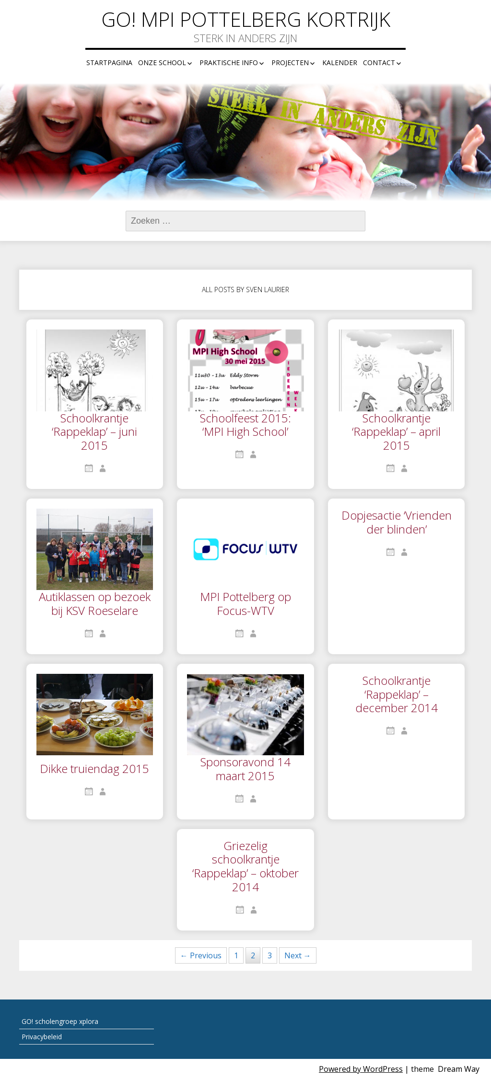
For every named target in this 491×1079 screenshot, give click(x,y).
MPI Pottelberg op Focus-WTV (245, 604)
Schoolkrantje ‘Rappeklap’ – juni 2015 (94, 432)
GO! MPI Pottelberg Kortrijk (245, 19)
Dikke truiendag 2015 (94, 769)
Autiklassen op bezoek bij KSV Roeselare (95, 604)
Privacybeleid (42, 1036)
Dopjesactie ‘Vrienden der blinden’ (396, 523)
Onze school (162, 62)
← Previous (201, 955)
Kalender (339, 62)
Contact (379, 62)
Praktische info (228, 62)
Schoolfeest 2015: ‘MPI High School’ (245, 425)
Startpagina (109, 62)
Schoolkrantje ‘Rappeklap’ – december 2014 (396, 695)
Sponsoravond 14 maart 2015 (245, 769)
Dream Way (458, 1069)
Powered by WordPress (361, 1069)
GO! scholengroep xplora (60, 1021)
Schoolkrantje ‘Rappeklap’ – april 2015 (396, 432)
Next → (297, 955)
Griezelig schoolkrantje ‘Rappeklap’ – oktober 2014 (245, 867)
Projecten (290, 62)
